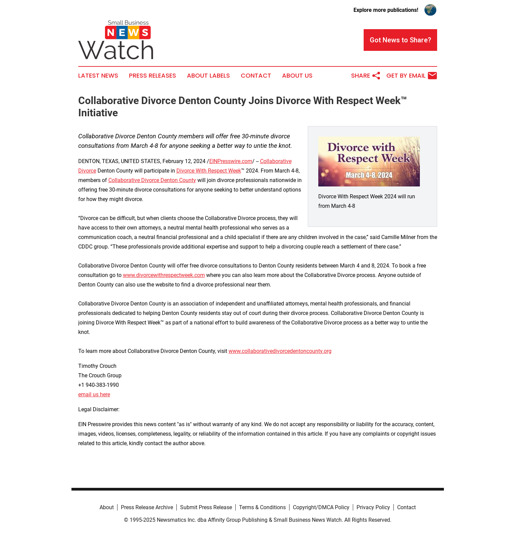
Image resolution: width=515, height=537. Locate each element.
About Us (297, 75)
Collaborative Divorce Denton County (152, 180)
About (107, 507)
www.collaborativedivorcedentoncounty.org (280, 351)
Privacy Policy (373, 507)
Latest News (98, 75)
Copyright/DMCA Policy (321, 507)
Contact (256, 75)
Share (366, 75)
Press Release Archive (147, 507)
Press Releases (152, 75)
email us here (94, 394)
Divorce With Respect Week (208, 170)
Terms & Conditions (262, 507)
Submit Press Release (206, 507)
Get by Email (411, 75)
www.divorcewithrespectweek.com (164, 275)
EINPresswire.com (230, 161)
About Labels (208, 75)
